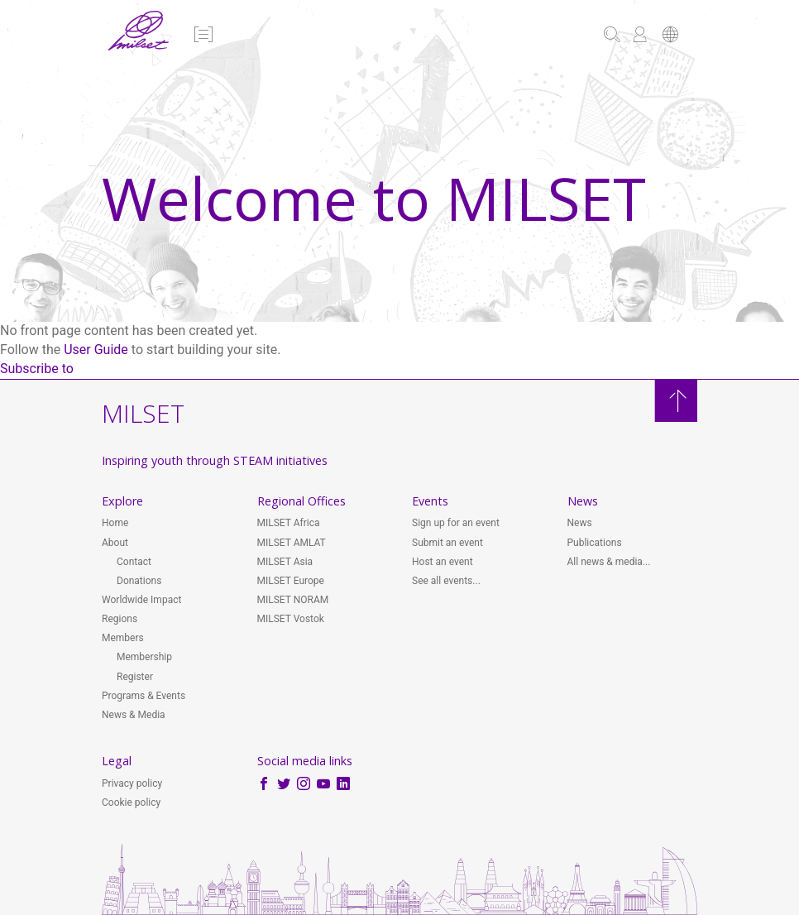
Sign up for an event (456, 523)
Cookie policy (131, 802)
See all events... (446, 581)
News (579, 523)
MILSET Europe (290, 581)
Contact (134, 562)
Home (115, 523)
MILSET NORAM (293, 600)
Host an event (442, 562)
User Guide (96, 349)
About (115, 543)
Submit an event (447, 543)
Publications (594, 543)
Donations (139, 581)
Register (135, 677)
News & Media (133, 715)
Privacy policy (132, 783)
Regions (119, 619)
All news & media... (609, 562)
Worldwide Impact (141, 600)
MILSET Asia (285, 562)
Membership (144, 657)
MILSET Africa (288, 523)
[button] (202, 36)
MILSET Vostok (290, 619)
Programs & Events (143, 696)
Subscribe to (37, 368)
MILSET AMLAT (291, 543)
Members (123, 638)
